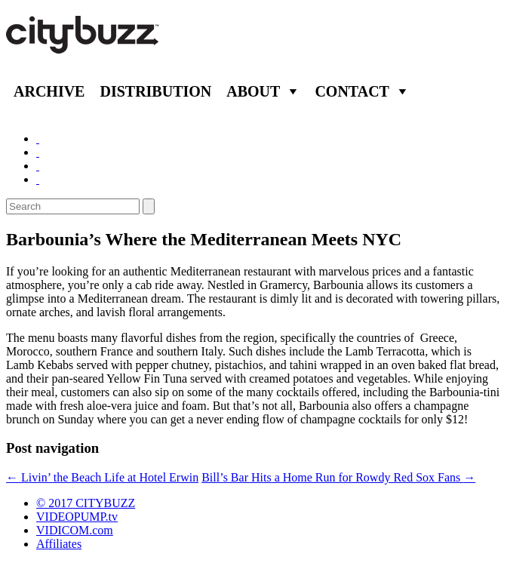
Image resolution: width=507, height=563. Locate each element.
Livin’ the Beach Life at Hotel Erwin (102, 477)
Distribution (155, 91)
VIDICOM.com (74, 530)
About (253, 91)
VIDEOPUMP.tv (77, 516)
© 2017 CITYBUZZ (85, 503)
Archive (49, 91)
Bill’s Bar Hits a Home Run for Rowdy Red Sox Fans (338, 477)
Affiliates (58, 543)
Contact (352, 91)
